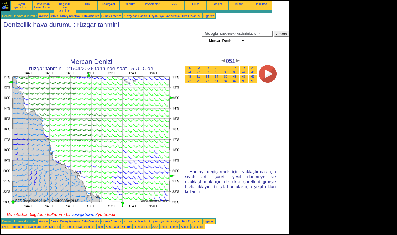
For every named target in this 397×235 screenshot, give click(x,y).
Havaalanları (152, 4)
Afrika (54, 16)
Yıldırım (130, 4)
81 (216, 81)
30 (207, 72)
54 (207, 76)
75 (198, 81)
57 (216, 76)
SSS (174, 4)
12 (225, 67)
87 (235, 81)
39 (235, 72)
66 (244, 76)
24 (189, 72)
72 (189, 81)
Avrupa (44, 16)
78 (207, 81)
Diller (195, 4)
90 (244, 81)
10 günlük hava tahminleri (64, 7)
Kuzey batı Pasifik (135, 16)
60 (225, 76)
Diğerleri (208, 16)
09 (216, 67)
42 (244, 72)
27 (198, 72)
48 (189, 76)
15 (235, 67)
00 (189, 67)
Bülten (239, 4)
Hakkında (261, 4)
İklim (87, 4)
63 (235, 76)
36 (225, 72)
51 (198, 76)
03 (198, 67)
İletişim (217, 4)
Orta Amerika (90, 16)
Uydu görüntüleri (21, 5)
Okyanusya (156, 16)
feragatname (84, 214)
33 (216, 72)
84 (225, 81)
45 (253, 72)
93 (253, 81)
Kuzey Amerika (70, 16)
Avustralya (173, 16)
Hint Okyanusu (191, 16)
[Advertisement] (101, 43)
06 (207, 67)
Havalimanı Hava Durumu (43, 5)
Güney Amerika (111, 16)
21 (253, 67)
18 (244, 67)
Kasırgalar (108, 4)
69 (253, 76)
